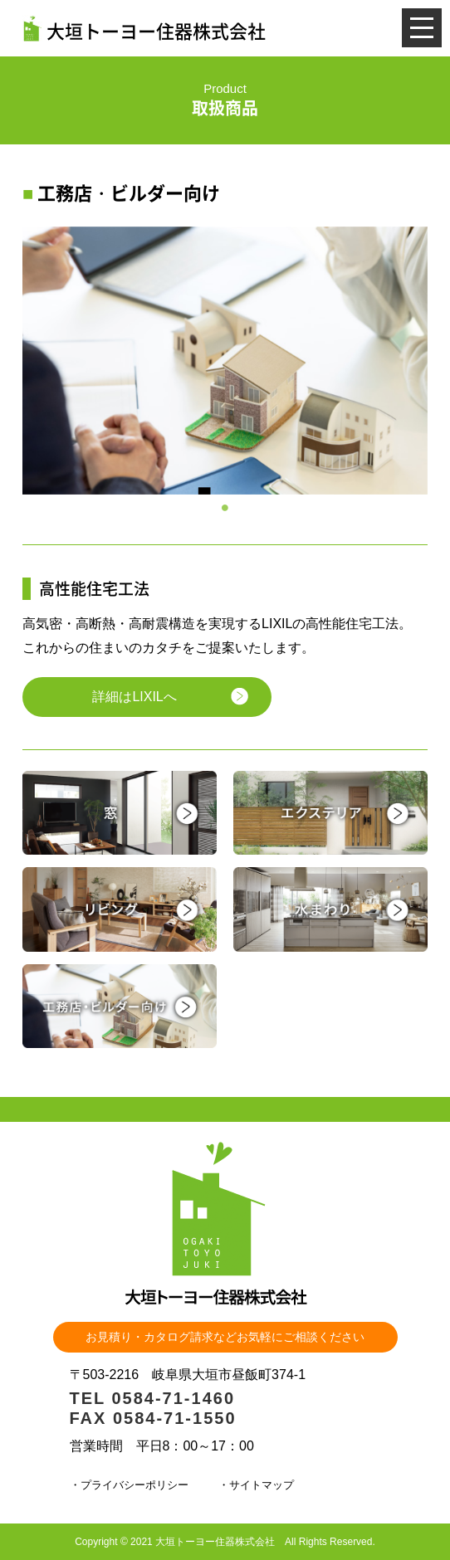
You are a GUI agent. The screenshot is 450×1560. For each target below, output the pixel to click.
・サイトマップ (256, 1485)
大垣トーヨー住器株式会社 (144, 28)
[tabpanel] (225, 361)
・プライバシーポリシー (129, 1485)
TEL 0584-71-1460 (153, 1398)
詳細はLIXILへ (134, 697)
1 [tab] (225, 507)
